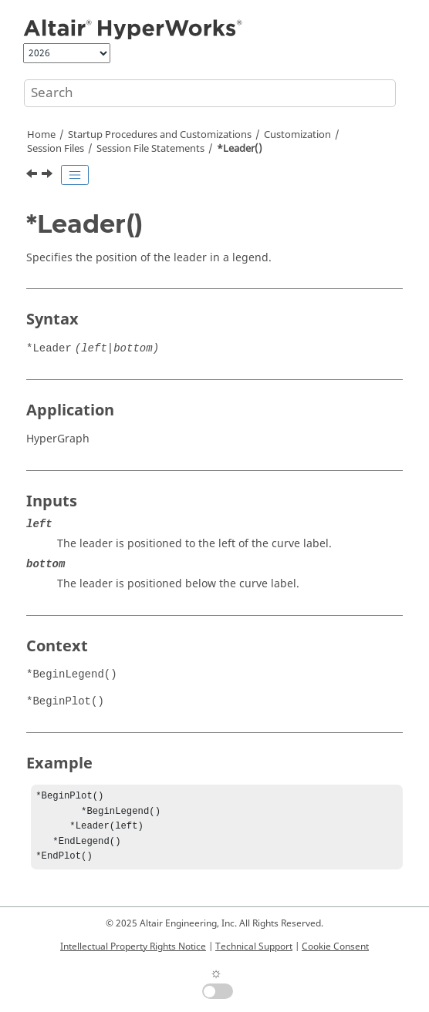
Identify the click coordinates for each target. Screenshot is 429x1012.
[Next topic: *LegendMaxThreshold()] (48, 175)
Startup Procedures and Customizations (160, 135)
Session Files (55, 149)
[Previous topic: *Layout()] (33, 175)
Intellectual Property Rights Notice (133, 946)
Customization (297, 135)
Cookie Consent (335, 946)
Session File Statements (150, 149)
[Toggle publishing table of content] (75, 175)
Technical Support (253, 946)
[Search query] (210, 93)
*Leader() (239, 149)
